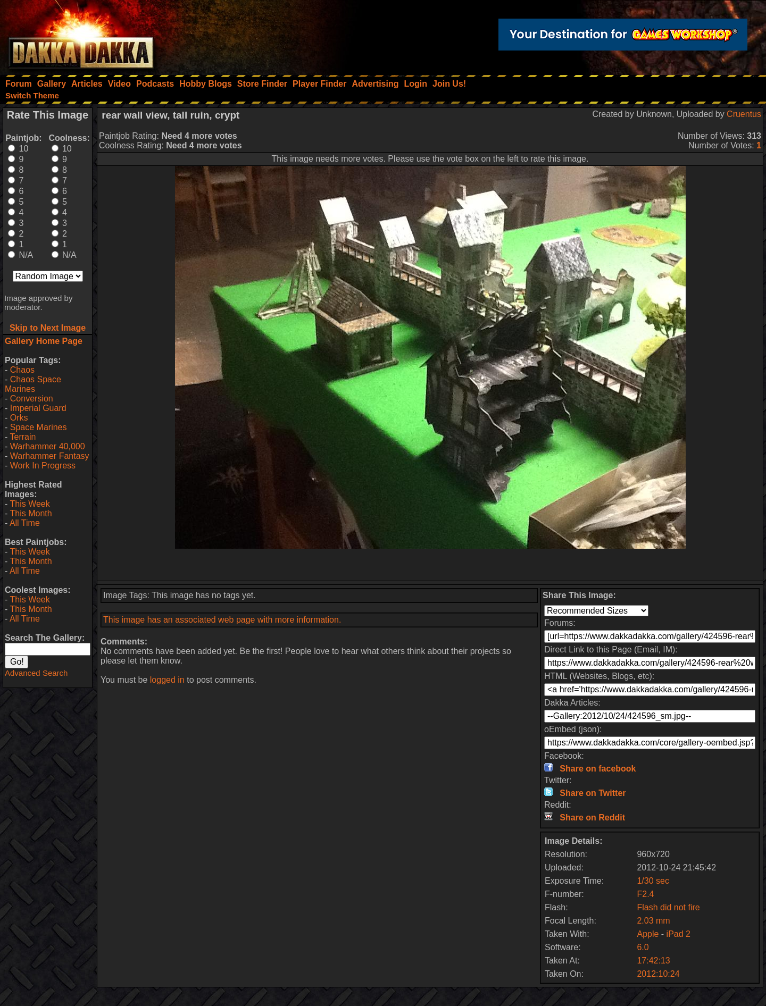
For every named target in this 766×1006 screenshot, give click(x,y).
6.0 (642, 947)
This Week (29, 503)
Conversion (31, 398)
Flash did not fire (668, 907)
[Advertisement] (430, 565)
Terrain (23, 436)
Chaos (22, 369)
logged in (167, 679)
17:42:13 (653, 960)
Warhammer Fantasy (49, 455)
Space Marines (38, 427)
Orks (19, 417)
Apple (648, 933)
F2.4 (645, 894)
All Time (25, 522)
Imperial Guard (38, 408)
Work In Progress (43, 465)
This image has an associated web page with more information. (222, 619)
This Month (31, 513)
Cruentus (744, 114)
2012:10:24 (658, 973)
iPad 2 (678, 933)
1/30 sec (653, 880)
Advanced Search (36, 672)
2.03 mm (653, 920)
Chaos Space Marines (33, 384)
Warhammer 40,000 (47, 446)
